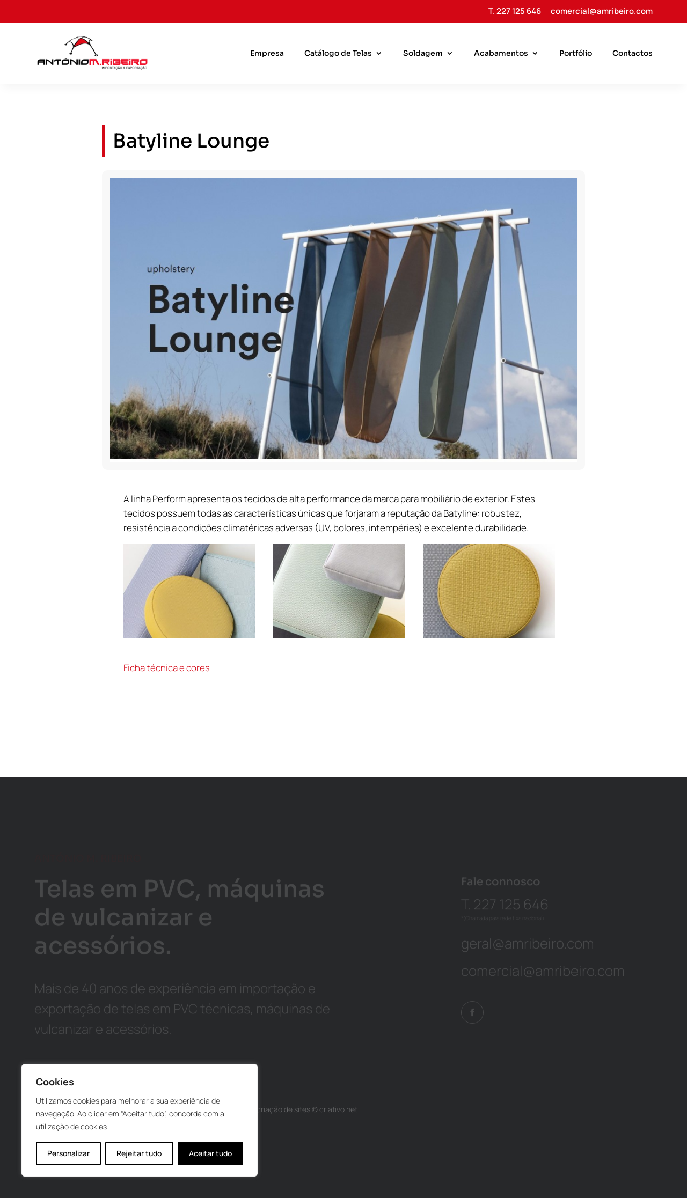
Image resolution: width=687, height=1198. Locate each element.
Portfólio (575, 53)
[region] (139, 1120)
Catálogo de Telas (338, 53)
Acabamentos (501, 53)
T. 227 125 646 (514, 12)
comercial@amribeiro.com (602, 12)
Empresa (267, 53)
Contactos (632, 53)
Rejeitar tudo (139, 1153)
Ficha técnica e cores (166, 668)
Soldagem (423, 53)
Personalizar (68, 1153)
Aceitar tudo (210, 1153)
